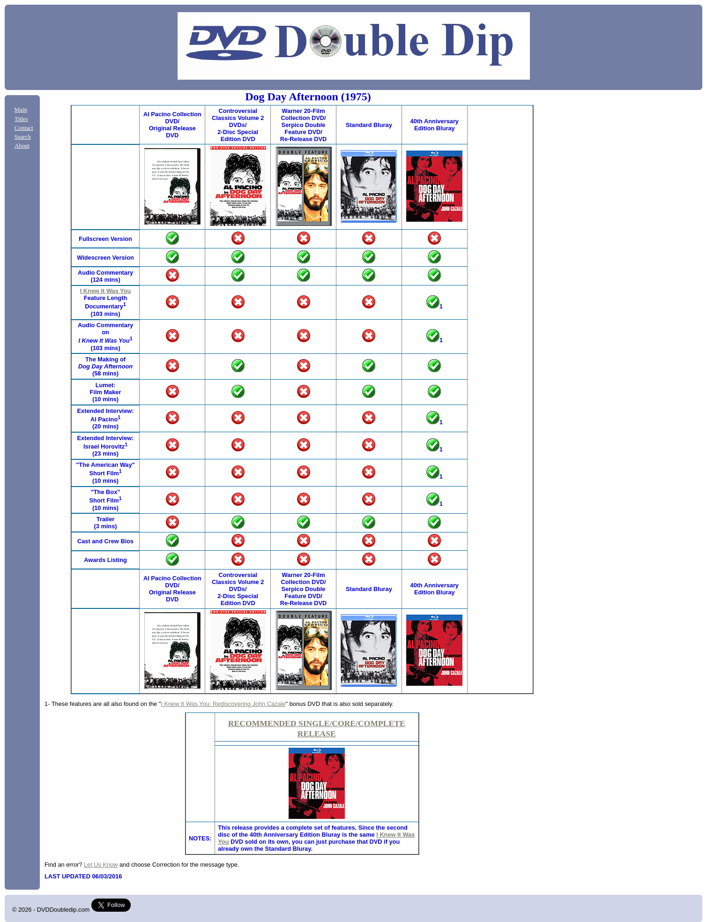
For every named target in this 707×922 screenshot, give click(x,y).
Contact (24, 128)
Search (23, 137)
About (22, 145)
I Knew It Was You (105, 290)
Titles (21, 119)
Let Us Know (101, 864)
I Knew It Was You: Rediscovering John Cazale (223, 703)
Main (21, 109)
